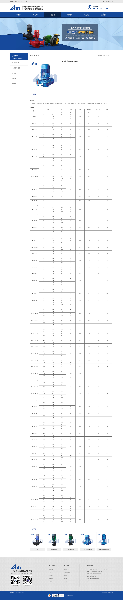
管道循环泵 (15, 63)
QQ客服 (105, 1)
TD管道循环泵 (37, 549)
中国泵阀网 (110, 592)
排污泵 (14, 73)
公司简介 (51, 569)
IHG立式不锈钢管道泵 (87, 549)
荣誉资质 (86, 14)
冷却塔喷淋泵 (16, 68)
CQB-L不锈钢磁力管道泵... (104, 549)
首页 (104, 55)
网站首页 (18, 14)
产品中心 (52, 14)
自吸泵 (14, 83)
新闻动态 (69, 14)
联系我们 (103, 14)
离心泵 (14, 78)
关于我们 (35, 14)
